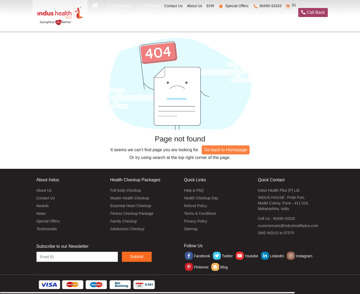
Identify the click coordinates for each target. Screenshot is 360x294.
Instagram (299, 256)
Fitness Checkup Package (132, 213)
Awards (42, 206)
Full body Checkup (125, 190)
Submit (136, 256)
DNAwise (151, 18)
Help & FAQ (194, 190)
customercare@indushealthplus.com (288, 226)
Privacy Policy (195, 221)
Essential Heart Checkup (130, 206)
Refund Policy (195, 206)
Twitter (223, 256)
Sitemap (191, 229)
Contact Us (173, 6)
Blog (219, 267)
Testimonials (46, 229)
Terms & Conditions (200, 213)
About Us (194, 6)
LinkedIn (272, 256)
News (41, 213)
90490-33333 (270, 6)
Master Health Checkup (129, 198)
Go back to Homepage (225, 150)
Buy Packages (120, 18)
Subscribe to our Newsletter (62, 246)
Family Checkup (123, 221)
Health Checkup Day (201, 198)
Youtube (247, 256)
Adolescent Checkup (127, 229)
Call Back (313, 12)
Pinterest (197, 267)
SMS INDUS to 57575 (276, 233)
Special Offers (237, 6)
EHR (210, 6)
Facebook (197, 256)
